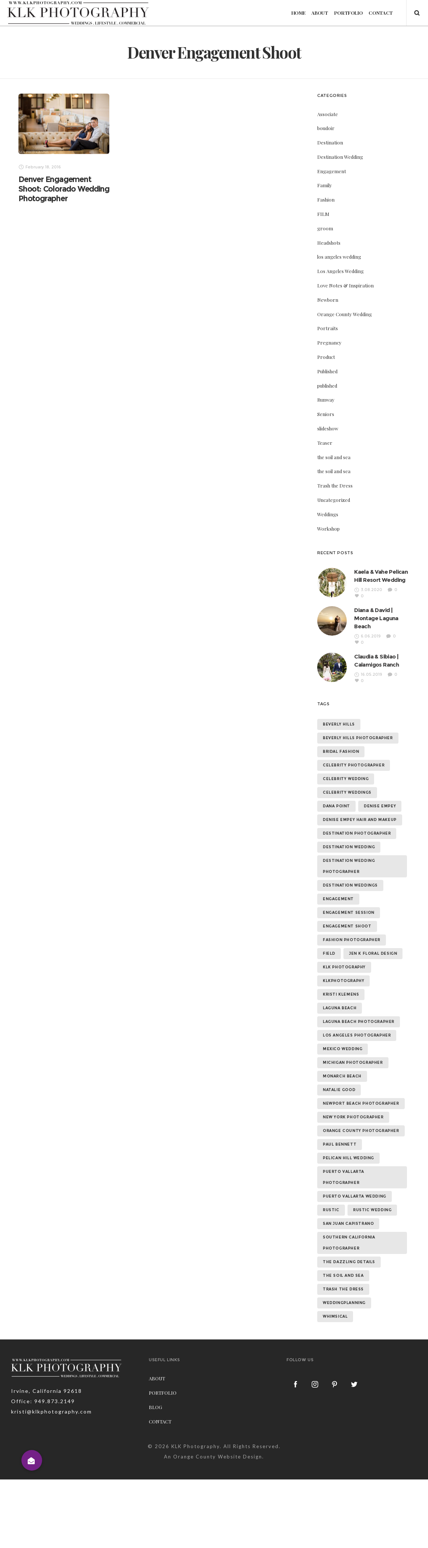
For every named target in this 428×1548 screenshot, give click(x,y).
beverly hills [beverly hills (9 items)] (339, 724)
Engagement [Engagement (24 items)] (338, 899)
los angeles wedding (339, 257)
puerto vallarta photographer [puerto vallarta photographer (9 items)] (343, 1177)
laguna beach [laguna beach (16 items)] (339, 1008)
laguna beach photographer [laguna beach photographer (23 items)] (358, 1021)
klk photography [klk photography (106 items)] (344, 967)
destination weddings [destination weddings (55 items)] (350, 885)
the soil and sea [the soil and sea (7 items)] (343, 1275)
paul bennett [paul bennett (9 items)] (339, 1144)
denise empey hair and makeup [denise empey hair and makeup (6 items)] (360, 819)
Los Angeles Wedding (340, 271)
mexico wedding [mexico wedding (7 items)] (342, 1048)
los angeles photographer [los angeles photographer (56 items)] (357, 1035)
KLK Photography (195, 1446)
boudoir (326, 128)
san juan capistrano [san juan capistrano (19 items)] (348, 1223)
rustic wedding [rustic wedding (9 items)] (372, 1210)
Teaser (324, 443)
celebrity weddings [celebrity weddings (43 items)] (347, 792)
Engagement (331, 171)
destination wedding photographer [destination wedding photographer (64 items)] (349, 866)
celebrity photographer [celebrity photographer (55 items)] (353, 765)
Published (327, 371)
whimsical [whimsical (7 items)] (335, 1316)
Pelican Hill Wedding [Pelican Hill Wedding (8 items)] (348, 1158)
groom (325, 228)
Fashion (326, 199)
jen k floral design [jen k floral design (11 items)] (373, 953)
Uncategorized (333, 500)
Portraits (327, 328)
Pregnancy (329, 342)
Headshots (328, 243)
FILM (323, 214)
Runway (326, 399)
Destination (330, 142)
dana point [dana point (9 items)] (336, 806)
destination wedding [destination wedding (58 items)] (349, 847)
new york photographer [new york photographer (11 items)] (353, 1117)
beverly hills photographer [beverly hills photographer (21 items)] (358, 737)
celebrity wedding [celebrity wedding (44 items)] (346, 778)
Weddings (327, 514)
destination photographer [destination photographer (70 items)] (357, 833)
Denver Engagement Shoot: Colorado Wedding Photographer (63, 189)
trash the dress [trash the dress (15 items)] (343, 1289)
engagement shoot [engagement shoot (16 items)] (347, 926)
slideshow (327, 428)
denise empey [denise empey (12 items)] (380, 806)
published (327, 385)
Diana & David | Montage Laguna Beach (376, 618)
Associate (327, 114)
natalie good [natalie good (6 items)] (339, 1089)
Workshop (328, 528)
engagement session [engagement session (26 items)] (348, 912)
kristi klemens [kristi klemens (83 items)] (341, 994)
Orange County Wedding (344, 314)
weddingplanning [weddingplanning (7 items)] (344, 1302)
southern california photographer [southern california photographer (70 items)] (349, 1243)
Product (326, 357)
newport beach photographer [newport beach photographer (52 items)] (361, 1103)
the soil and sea (333, 457)
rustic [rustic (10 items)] (331, 1210)
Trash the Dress (335, 485)
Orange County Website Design (217, 1457)
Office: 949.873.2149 (43, 1401)
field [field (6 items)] (329, 953)
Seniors (325, 414)
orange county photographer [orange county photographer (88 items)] (361, 1130)
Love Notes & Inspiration (345, 285)
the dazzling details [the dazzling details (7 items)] (349, 1261)
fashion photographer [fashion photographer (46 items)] (351, 939)
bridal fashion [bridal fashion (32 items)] (341, 751)
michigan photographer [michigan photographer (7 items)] (353, 1062)
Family (324, 185)
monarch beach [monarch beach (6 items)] (342, 1076)
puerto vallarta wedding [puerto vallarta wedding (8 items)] (354, 1196)
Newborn (327, 300)
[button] (31, 1460)
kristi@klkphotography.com (51, 1411)
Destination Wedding (340, 157)
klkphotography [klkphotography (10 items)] (343, 980)
